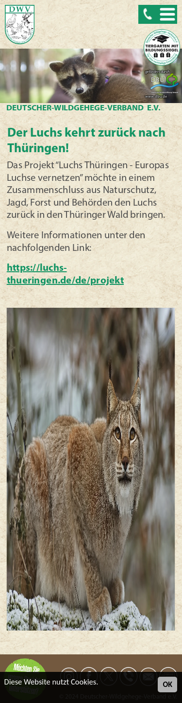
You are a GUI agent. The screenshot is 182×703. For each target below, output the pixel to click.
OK (167, 684)
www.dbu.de (156, 97)
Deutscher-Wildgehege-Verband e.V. (83, 108)
